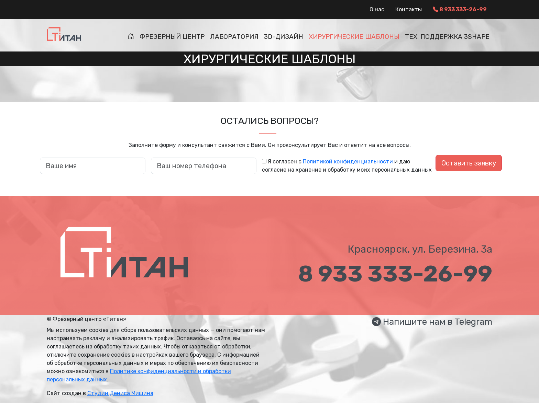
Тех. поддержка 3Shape (447, 37)
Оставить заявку (468, 163)
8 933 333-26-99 (460, 9)
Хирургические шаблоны (354, 37)
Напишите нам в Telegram (432, 321)
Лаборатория (234, 37)
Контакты (408, 9)
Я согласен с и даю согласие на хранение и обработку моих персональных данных (347, 165)
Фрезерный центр (172, 37)
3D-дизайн (283, 37)
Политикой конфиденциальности (348, 161)
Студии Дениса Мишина (120, 393)
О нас (377, 9)
